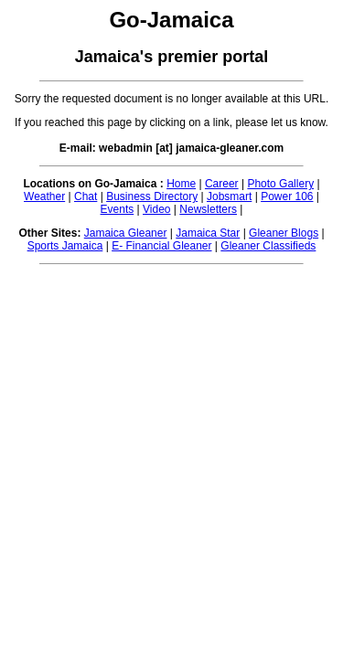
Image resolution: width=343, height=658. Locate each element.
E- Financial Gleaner (161, 245)
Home (181, 183)
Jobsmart (229, 196)
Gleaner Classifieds (268, 245)
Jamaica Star (208, 233)
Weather (44, 196)
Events (117, 209)
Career (222, 183)
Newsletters (208, 209)
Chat (85, 196)
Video (156, 209)
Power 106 (287, 196)
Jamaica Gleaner (125, 233)
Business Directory (152, 196)
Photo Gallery (280, 183)
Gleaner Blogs (283, 233)
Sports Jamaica (65, 245)
